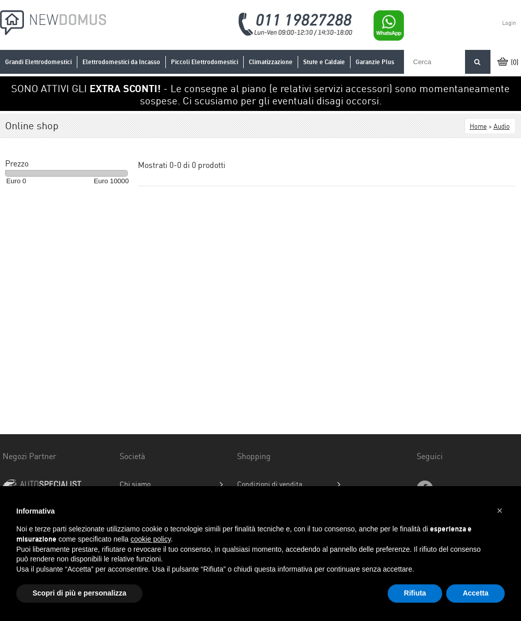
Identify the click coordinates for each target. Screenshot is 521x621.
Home (478, 126)
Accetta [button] (475, 593)
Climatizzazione (271, 62)
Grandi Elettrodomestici (38, 62)
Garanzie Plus (375, 62)
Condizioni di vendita (269, 484)
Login (509, 22)
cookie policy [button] (151, 539)
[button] (499, 510)
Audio (502, 126)
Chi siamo (135, 484)
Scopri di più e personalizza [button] (79, 593)
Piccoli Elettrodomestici (204, 62)
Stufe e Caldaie (324, 62)
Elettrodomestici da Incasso (121, 62)
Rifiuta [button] (415, 593)
